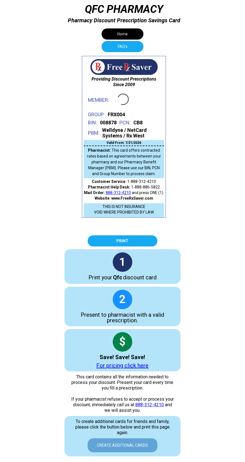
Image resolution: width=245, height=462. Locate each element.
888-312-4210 (118, 192)
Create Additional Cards (122, 445)
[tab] (122, 46)
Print (122, 241)
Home (122, 34)
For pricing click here (122, 365)
